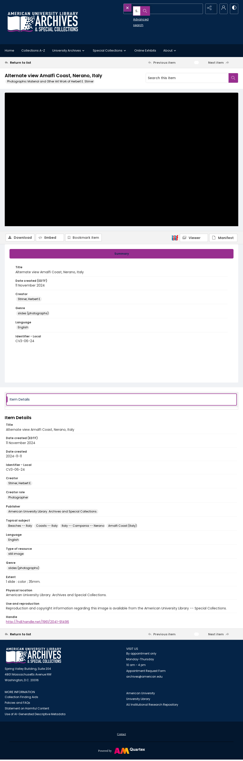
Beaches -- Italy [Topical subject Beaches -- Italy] (20, 526)
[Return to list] (36, 62)
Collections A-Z (33, 50)
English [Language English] (23, 328)
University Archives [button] (69, 50)
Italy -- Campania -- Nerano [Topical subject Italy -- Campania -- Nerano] (83, 526)
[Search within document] (233, 78)
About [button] (170, 50)
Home (9, 50)
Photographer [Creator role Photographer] (18, 498)
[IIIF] (175, 95)
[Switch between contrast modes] (233, 8)
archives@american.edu (144, 677)
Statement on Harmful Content (27, 709)
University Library (138, 700)
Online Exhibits (145, 50)
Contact (121, 735)
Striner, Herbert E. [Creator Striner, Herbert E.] (29, 300)
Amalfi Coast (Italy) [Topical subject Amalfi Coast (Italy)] (122, 526)
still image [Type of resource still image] (15, 555)
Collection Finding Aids (21, 698)
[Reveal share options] (209, 8)
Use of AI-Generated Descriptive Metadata (35, 715)
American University (140, 694)
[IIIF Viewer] (194, 95)
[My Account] (221, 8)
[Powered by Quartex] (121, 751)
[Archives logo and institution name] (43, 22)
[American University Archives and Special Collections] (33, 656)
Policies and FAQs (17, 704)
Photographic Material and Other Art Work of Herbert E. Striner (50, 81)
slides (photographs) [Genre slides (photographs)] (33, 314)
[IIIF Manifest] (223, 95)
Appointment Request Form (146, 672)
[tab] (121, 254)
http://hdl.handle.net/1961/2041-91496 (37, 622)
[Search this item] (187, 78)
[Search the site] (153, 8)
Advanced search (135, 17)
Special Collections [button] (110, 50)
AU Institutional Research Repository (152, 706)
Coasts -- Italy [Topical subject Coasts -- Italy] (47, 526)
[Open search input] (197, 8)
